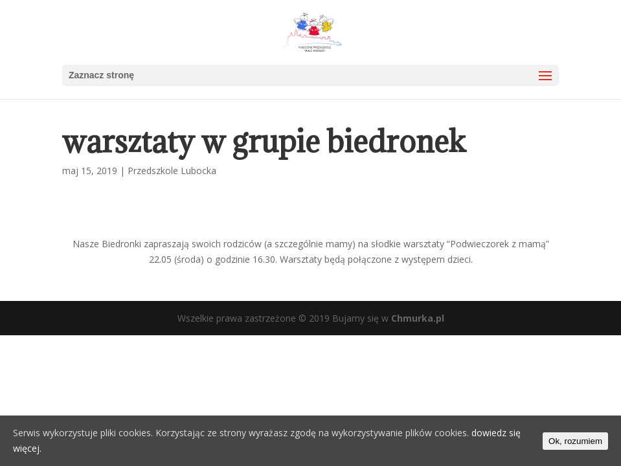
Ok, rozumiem (575, 441)
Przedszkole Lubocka (172, 170)
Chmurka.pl (417, 318)
